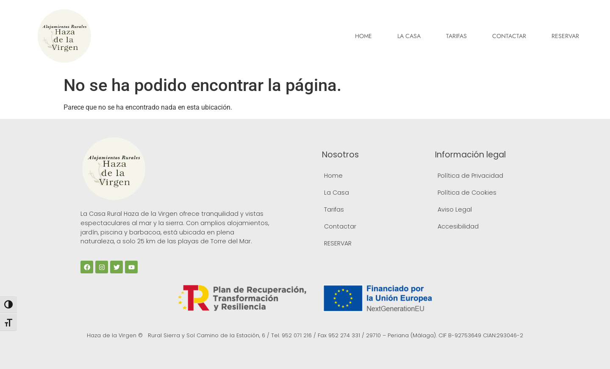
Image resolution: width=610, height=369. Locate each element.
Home (363, 36)
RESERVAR (565, 36)
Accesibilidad (458, 226)
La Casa (409, 36)
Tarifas (456, 36)
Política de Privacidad (470, 175)
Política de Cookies (467, 192)
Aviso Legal (455, 209)
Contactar (509, 36)
